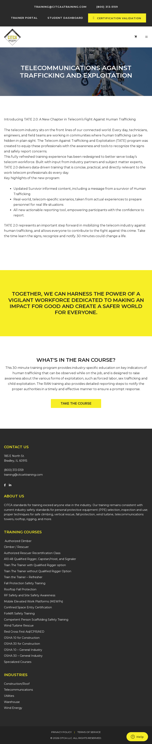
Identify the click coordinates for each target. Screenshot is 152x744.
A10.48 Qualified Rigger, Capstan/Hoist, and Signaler (40, 559)
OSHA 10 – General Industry (23, 650)
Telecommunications (18, 689)
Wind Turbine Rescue (19, 625)
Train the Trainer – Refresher (23, 577)
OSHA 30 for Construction (22, 643)
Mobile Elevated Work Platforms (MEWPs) (33, 601)
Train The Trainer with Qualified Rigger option (35, 565)
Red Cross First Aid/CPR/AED (24, 631)
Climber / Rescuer (16, 547)
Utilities (9, 696)
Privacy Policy (61, 732)
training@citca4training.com (23, 474)
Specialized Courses (17, 662)
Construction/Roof (16, 684)
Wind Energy (13, 708)
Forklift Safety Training (19, 613)
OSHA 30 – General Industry (23, 656)
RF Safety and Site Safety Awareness (29, 595)
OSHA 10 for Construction (22, 638)
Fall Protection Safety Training (24, 583)
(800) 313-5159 (14, 470)
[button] (76, 403)
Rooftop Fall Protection (20, 589)
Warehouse (12, 702)
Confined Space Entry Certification (28, 607)
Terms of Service (89, 732)
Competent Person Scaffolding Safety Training (36, 619)
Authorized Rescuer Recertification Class (32, 553)
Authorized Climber (17, 541)
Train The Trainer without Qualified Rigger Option (37, 571)
